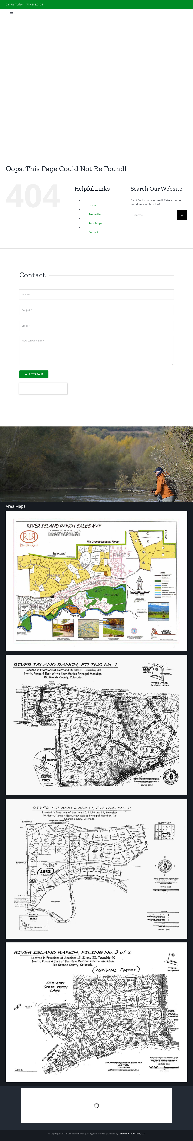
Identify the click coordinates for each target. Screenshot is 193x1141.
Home (92, 205)
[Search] (182, 215)
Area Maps (95, 223)
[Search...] (154, 215)
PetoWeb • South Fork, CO (132, 1133)
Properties (95, 214)
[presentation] (43, 388)
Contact (93, 232)
